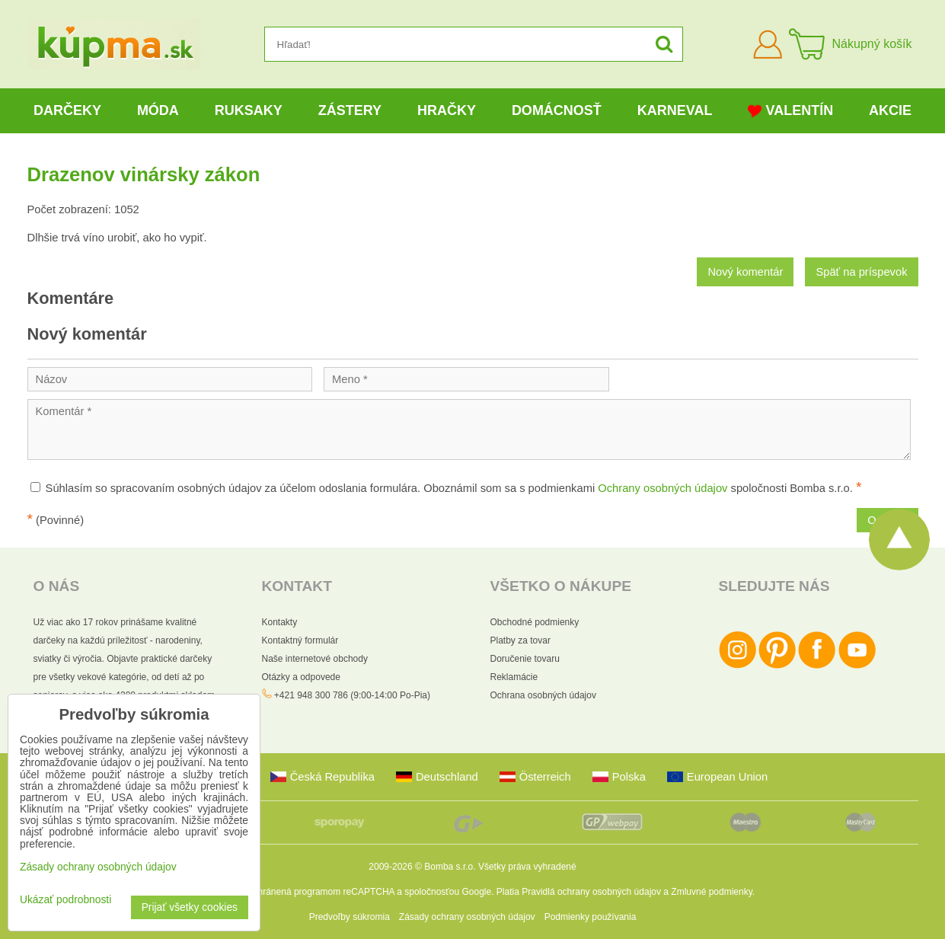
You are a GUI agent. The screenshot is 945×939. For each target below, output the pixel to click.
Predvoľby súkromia (349, 917)
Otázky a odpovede (301, 677)
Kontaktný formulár (300, 640)
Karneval (675, 110)
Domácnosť (557, 110)
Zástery (350, 110)
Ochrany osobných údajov (662, 488)
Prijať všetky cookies (190, 907)
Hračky (446, 110)
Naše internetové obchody (315, 658)
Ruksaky (249, 110)
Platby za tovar (520, 640)
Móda (158, 110)
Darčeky (67, 110)
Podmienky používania (590, 917)
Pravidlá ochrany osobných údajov (591, 891)
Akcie (890, 110)
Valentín (790, 111)
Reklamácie (514, 677)
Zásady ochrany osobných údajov (467, 917)
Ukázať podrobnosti (65, 899)
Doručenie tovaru (525, 658)
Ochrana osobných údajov (543, 695)
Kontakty (280, 622)
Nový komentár (745, 272)
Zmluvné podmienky (711, 891)
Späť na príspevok (861, 272)
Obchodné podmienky (534, 622)
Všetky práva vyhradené (527, 866)
